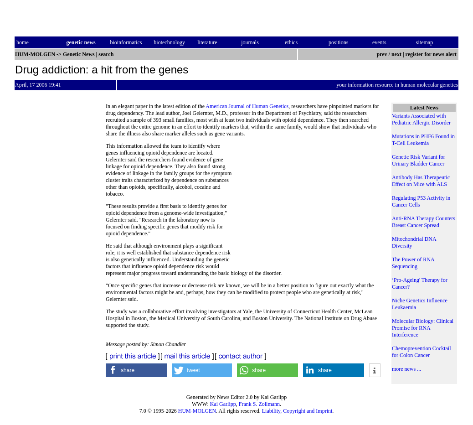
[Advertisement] (306, 205)
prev (381, 54)
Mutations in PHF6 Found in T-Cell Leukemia (423, 139)
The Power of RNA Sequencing (413, 263)
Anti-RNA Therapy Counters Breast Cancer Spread (423, 221)
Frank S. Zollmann (259, 404)
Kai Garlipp (223, 404)
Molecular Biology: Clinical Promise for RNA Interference (422, 328)
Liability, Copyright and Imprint (297, 411)
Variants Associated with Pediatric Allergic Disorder (421, 119)
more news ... (406, 369)
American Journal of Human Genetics (247, 106)
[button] (136, 370)
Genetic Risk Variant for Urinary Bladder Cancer (418, 160)
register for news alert (432, 54)
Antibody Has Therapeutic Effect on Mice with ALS (421, 180)
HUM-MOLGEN (197, 411)
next (396, 54)
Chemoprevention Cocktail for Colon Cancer (421, 351)
